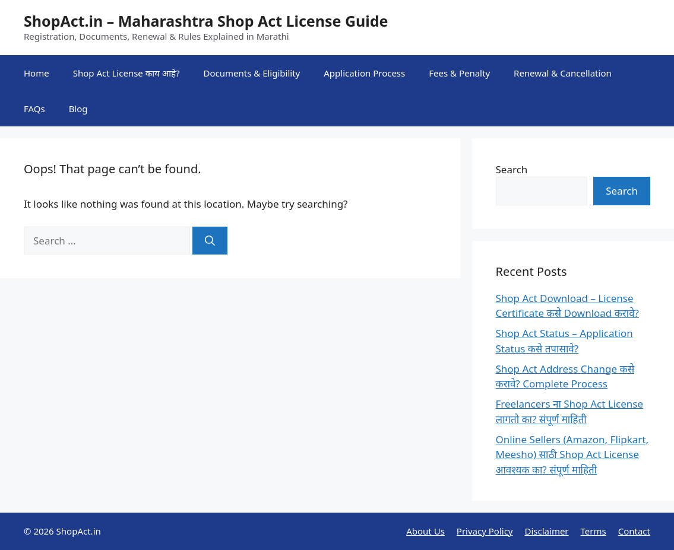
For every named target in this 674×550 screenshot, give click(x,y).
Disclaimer (547, 531)
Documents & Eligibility (252, 73)
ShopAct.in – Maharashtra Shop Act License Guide (206, 21)
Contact (634, 531)
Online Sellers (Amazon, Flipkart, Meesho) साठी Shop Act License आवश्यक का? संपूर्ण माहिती (572, 454)
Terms (593, 531)
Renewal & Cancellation (563, 73)
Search (512, 169)
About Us (425, 531)
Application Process (364, 73)
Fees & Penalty (459, 73)
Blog (78, 109)
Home (36, 73)
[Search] (209, 241)
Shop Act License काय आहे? (126, 73)
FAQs (34, 109)
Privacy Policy (485, 531)
